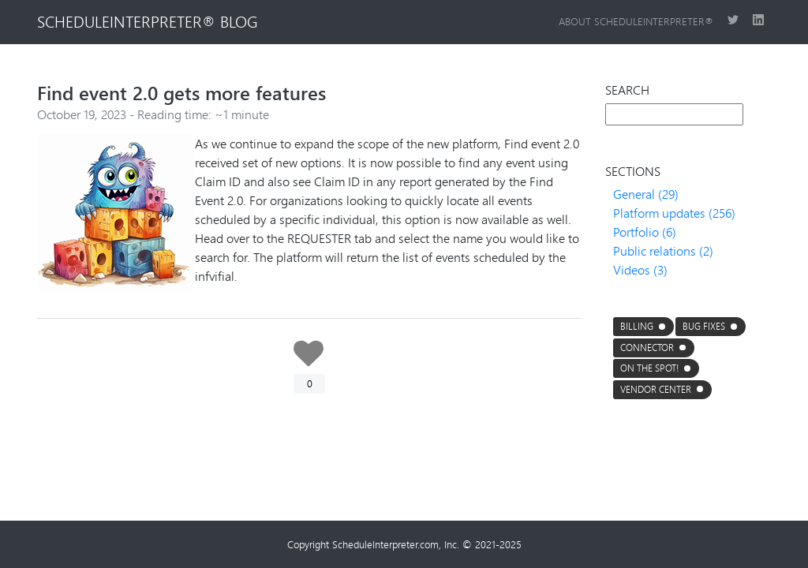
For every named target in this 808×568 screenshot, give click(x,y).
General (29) (646, 194)
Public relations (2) (663, 250)
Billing (636, 326)
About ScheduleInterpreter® (636, 21)
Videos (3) (640, 269)
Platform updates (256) (674, 213)
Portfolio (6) (644, 231)
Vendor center (655, 389)
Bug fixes (704, 326)
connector (647, 347)
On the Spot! (649, 368)
